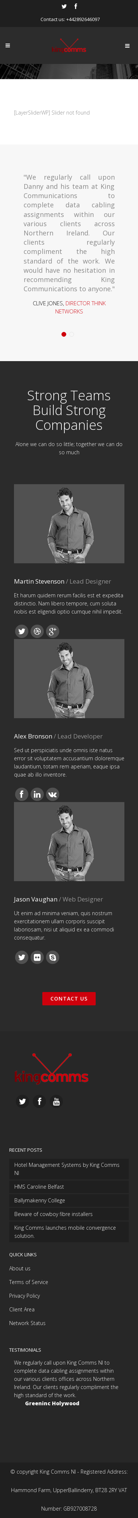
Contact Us (69, 998)
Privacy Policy (24, 1295)
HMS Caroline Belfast (39, 1186)
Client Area (22, 1309)
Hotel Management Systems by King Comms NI (67, 1168)
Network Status (27, 1323)
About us (20, 1268)
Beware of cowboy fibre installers (53, 1214)
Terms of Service (28, 1282)
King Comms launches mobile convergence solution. (65, 1231)
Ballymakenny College (39, 1200)
